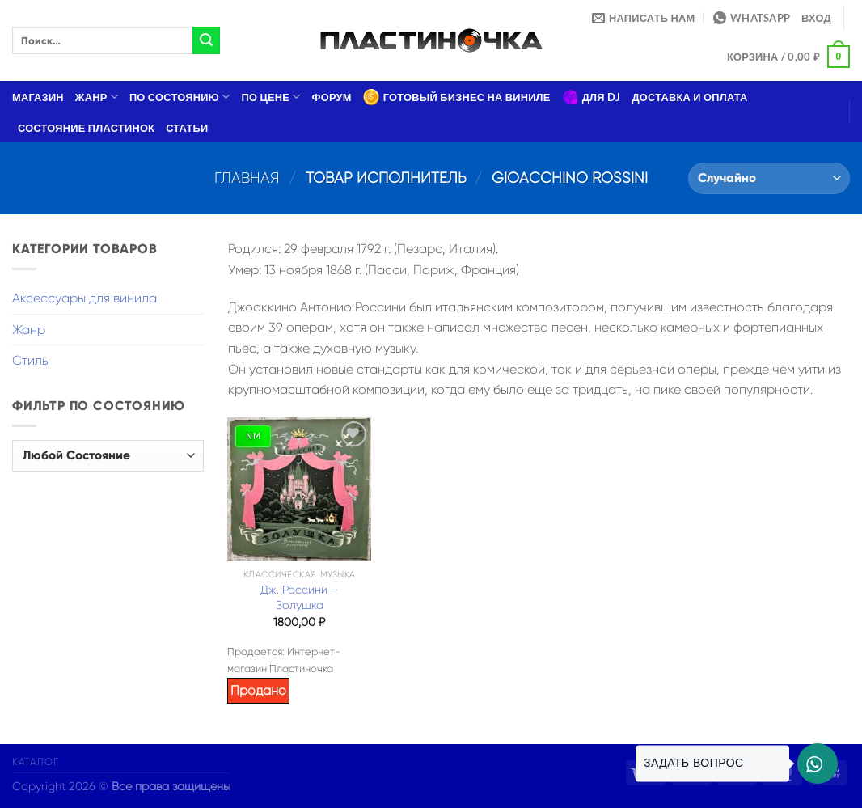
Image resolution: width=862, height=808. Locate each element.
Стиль (30, 360)
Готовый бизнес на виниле (457, 97)
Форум (332, 97)
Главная (247, 177)
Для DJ (591, 97)
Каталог (35, 762)
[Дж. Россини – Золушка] (299, 489)
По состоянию (179, 96)
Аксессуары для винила (84, 298)
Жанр (96, 96)
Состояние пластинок (86, 127)
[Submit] (206, 40)
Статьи (187, 127)
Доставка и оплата (689, 97)
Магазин (38, 97)
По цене (271, 96)
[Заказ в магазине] (769, 178)
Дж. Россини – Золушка (299, 597)
